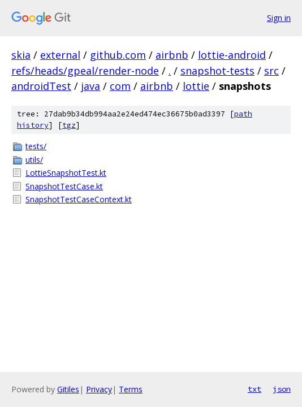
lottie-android (232, 55)
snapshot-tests (217, 70)
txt (254, 389)
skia (21, 55)
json (282, 389)
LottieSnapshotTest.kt (65, 172)
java (90, 86)
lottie (196, 86)
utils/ (34, 159)
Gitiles (68, 389)
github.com (118, 55)
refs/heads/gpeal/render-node (85, 70)
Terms (131, 389)
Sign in (279, 17)
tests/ (35, 146)
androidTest (41, 86)
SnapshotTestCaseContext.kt (78, 199)
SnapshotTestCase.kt (64, 186)
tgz (69, 125)
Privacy (99, 389)
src (271, 70)
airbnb (172, 55)
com (120, 86)
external (60, 55)
